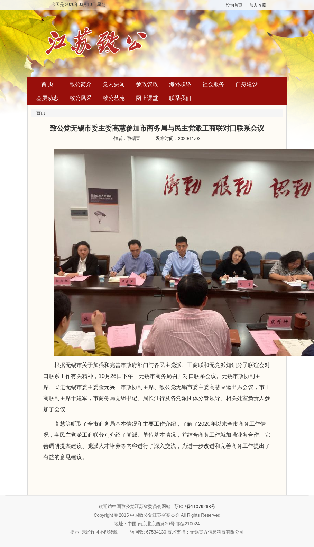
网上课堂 (147, 98)
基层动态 (47, 98)
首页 (40, 112)
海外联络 (180, 84)
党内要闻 (114, 84)
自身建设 (247, 84)
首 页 (47, 84)
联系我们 (180, 98)
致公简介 (81, 84)
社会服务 (213, 84)
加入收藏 (257, 5)
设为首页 (234, 5)
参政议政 (147, 84)
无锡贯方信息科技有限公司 (217, 532)
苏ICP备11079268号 (194, 506)
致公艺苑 (114, 98)
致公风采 (81, 98)
